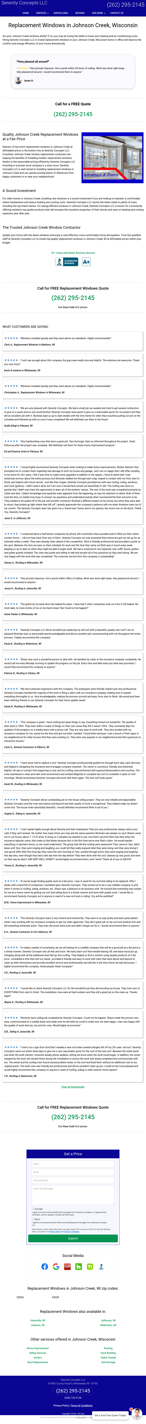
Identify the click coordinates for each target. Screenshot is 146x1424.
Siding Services (37, 1352)
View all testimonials (73, 1086)
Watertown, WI (108, 1325)
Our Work (99, 14)
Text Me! (38, 1209)
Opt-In (37, 1219)
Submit (73, 1238)
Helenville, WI (37, 1320)
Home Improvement (38, 1348)
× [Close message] (127, 1412)
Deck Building (108, 1352)
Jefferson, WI (108, 1320)
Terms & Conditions (71, 1232)
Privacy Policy (55, 1232)
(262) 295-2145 (125, 5)
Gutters (38, 1357)
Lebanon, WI (38, 1325)
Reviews (79, 13)
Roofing (108, 1348)
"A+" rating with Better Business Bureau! (73, 252)
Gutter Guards (108, 1357)
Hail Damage (108, 1362)
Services (42, 14)
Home (26, 13)
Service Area (60, 13)
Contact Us (116, 13)
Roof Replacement (38, 1362)
